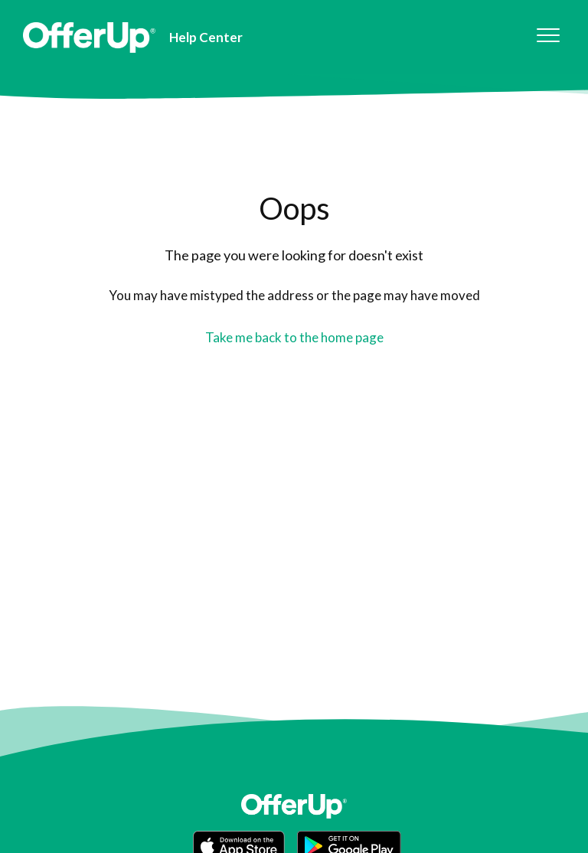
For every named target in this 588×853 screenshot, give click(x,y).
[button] (548, 35)
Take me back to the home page (294, 337)
